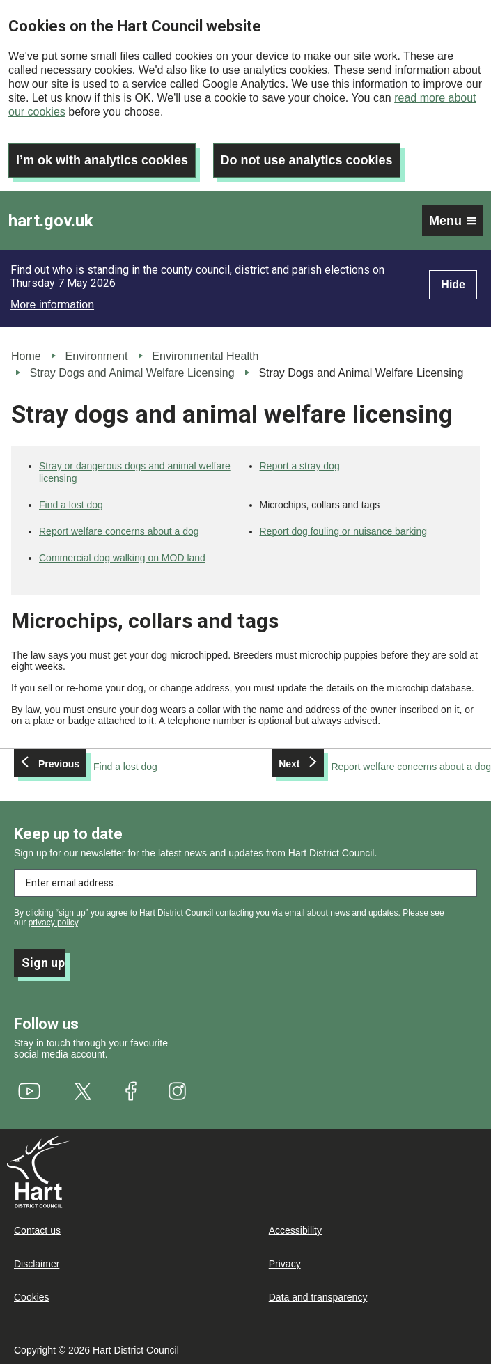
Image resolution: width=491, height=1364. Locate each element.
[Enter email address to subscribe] (245, 883)
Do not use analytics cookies (307, 160)
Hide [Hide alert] (453, 284)
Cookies (31, 1297)
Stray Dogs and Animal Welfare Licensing (131, 373)
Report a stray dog (300, 465)
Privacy (285, 1263)
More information (52, 305)
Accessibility (295, 1230)
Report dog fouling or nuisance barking (344, 531)
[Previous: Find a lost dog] (85, 766)
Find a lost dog (71, 504)
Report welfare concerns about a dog (119, 531)
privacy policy (53, 922)
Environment (96, 356)
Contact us (37, 1230)
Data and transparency (318, 1297)
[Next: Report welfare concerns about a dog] (381, 766)
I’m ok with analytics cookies (102, 160)
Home (26, 356)
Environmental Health (205, 356)
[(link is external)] (29, 1091)
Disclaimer (36, 1263)
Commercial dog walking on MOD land (122, 557)
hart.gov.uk (50, 220)
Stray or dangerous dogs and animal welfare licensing (135, 472)
